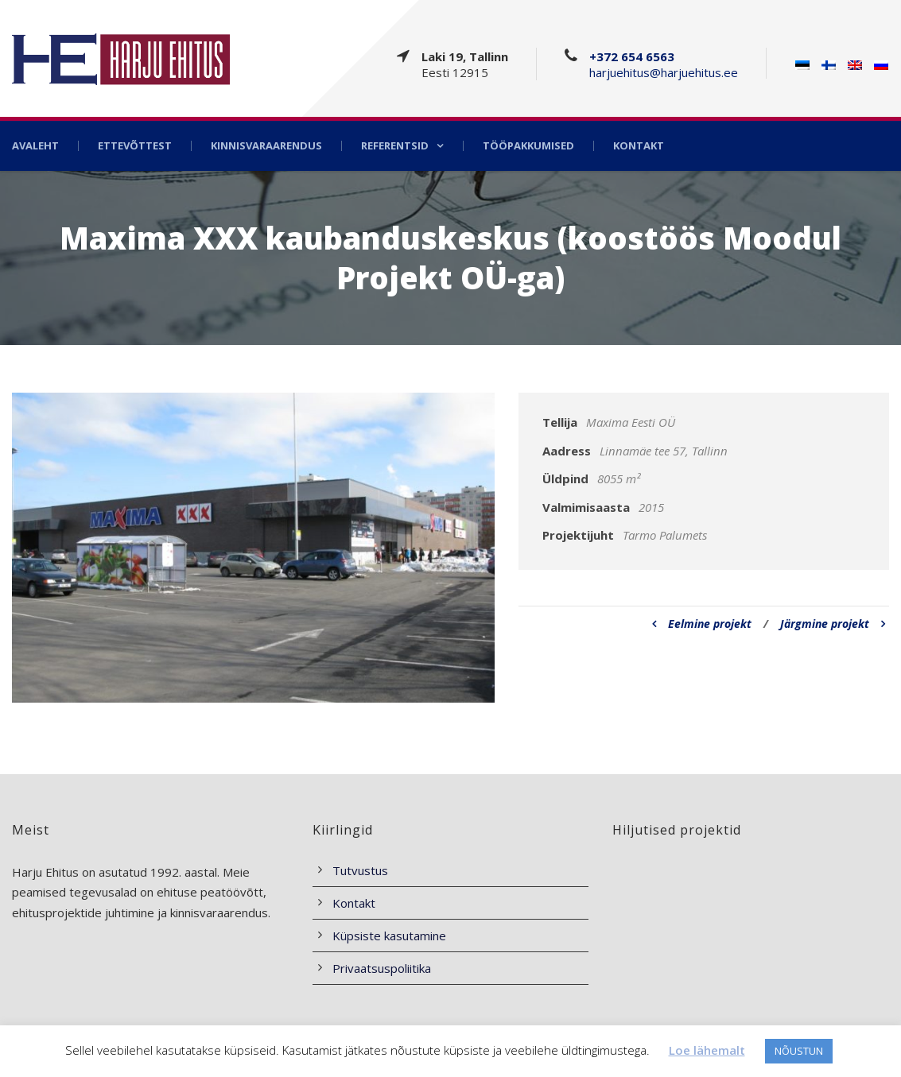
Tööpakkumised (528, 146)
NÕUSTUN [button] (799, 1051)
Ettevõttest (135, 146)
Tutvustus (360, 870)
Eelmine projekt (701, 623)
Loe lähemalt (707, 1050)
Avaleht (35, 146)
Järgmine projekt (832, 623)
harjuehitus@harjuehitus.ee (663, 72)
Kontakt (638, 146)
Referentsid (395, 146)
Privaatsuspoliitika (381, 968)
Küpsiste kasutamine (389, 935)
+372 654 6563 (631, 56)
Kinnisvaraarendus (266, 146)
